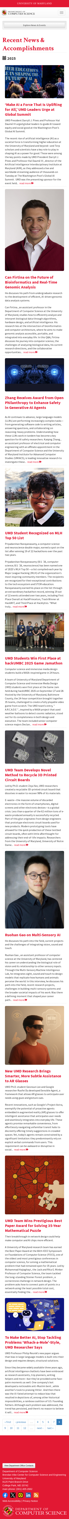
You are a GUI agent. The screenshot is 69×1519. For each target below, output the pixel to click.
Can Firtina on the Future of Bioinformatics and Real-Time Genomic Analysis (31, 282)
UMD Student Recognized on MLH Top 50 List (33, 535)
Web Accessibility (11, 1501)
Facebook (5, 1495)
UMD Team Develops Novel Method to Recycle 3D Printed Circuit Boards (31, 774)
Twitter (12, 1495)
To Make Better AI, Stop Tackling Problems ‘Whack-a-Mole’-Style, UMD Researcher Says (33, 1342)
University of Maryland (34, 3)
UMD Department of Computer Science (27, 13)
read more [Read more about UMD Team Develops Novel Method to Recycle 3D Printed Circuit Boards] (21, 845)
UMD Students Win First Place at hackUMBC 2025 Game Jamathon (33, 661)
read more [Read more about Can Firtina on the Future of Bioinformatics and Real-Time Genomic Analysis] (30, 352)
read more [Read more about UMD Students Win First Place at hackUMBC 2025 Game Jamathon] (39, 724)
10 (11, 1428)
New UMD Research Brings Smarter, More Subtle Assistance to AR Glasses (33, 1075)
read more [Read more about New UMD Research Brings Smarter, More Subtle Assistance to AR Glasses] (21, 1149)
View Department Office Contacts (18, 1465)
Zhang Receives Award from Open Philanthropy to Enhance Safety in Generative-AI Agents (34, 402)
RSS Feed (36, 1495)
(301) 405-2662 (24, 1489)
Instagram (20, 1495)
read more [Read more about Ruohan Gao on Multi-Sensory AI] (20, 1000)
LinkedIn (28, 1495)
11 (18, 1428)
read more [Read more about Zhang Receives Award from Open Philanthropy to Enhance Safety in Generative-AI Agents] (34, 461)
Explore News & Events (34, 25)
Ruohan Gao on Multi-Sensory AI (32, 934)
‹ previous (20, 1422)
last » (50, 1428)
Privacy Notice (30, 1501)
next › (40, 1428)
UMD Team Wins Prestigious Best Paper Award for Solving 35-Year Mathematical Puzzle (33, 1225)
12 (24, 1428)
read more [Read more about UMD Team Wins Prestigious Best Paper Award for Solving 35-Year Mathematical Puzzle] (40, 1292)
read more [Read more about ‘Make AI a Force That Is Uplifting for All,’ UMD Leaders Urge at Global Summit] (26, 183)
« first (8, 1422)
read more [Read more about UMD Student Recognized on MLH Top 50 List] (20, 606)
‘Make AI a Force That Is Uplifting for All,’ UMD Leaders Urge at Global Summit (33, 109)
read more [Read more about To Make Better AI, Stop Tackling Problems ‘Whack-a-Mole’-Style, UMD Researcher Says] (21, 1412)
